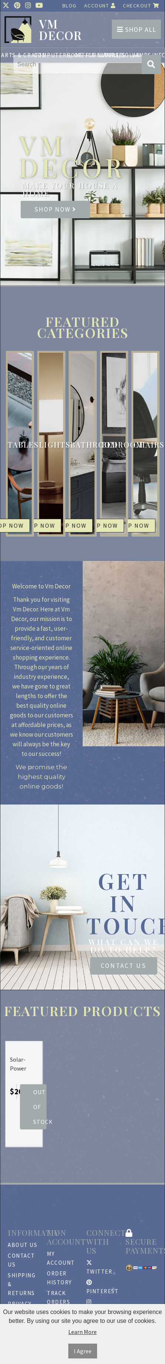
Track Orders (58, 1297)
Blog (69, 5)
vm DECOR (60, 29)
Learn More (82, 1331)
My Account (61, 1258)
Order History (59, 1278)
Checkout (141, 5)
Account (100, 5)
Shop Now (55, 209)
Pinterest (102, 1287)
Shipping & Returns (21, 1284)
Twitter (99, 1267)
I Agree (83, 1351)
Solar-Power (18, 1064)
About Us (22, 1244)
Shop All (136, 29)
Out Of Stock (40, 1106)
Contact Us (124, 966)
